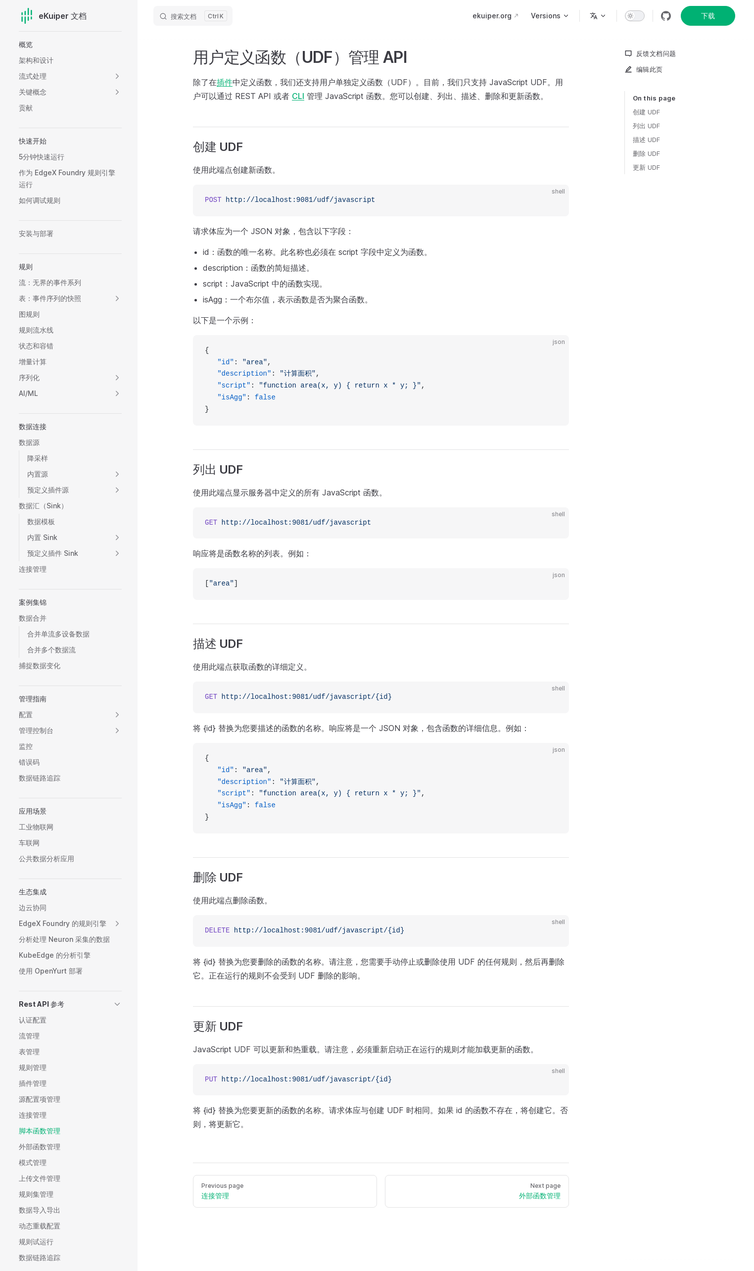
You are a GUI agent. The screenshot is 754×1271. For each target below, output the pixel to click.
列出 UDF (646, 126)
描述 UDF (646, 140)
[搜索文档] (193, 16)
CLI (298, 96)
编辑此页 (643, 69)
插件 (225, 82)
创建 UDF (646, 112)
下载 (708, 15)
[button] (117, 76)
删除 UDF (646, 153)
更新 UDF (646, 167)
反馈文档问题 (650, 53)
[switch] (635, 15)
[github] (666, 16)
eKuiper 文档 (53, 16)
